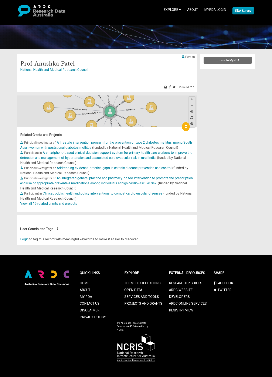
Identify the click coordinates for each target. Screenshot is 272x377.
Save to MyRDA (227, 60)
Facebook (223, 283)
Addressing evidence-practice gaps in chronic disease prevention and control (114, 168)
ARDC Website (181, 290)
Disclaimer (89, 310)
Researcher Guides (185, 283)
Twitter (222, 290)
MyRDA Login (215, 10)
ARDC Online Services (188, 303)
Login (24, 239)
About (192, 10)
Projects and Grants (143, 303)
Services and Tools (141, 297)
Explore (172, 10)
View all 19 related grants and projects (48, 204)
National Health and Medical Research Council (54, 70)
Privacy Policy (93, 317)
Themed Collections (142, 283)
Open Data (133, 290)
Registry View (181, 310)
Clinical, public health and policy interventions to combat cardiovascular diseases (103, 193)
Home (84, 283)
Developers (179, 297)
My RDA (86, 297)
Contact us (89, 303)
